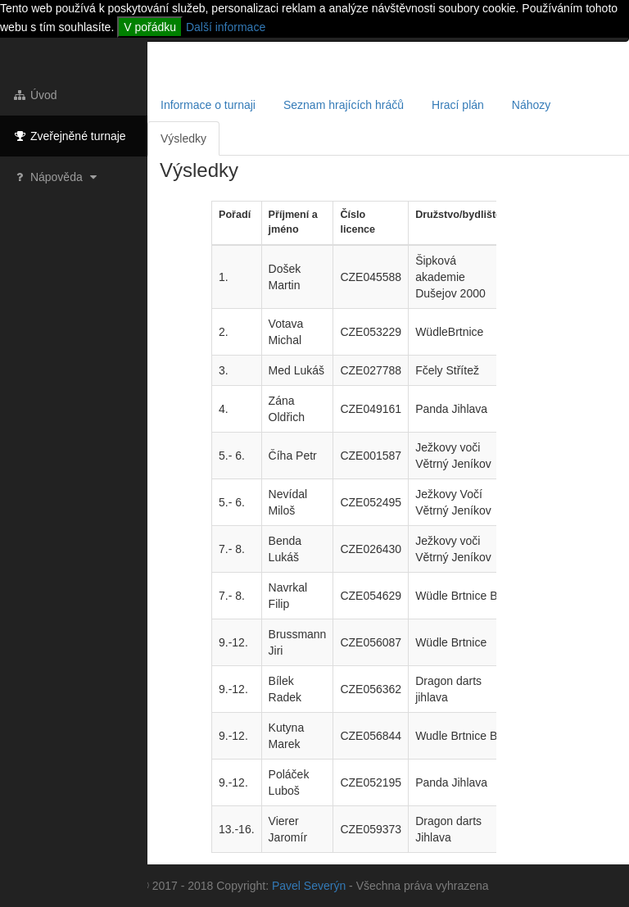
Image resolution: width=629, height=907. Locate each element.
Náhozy (531, 104)
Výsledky (183, 138)
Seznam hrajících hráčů (343, 104)
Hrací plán (458, 104)
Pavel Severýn (309, 885)
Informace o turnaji (208, 104)
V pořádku (150, 27)
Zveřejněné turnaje (69, 136)
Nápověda (56, 177)
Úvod (34, 95)
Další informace (225, 27)
